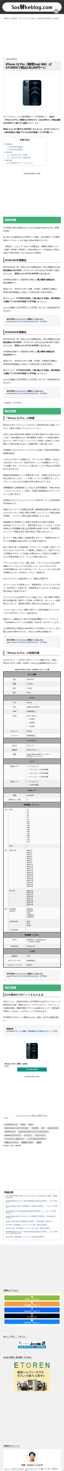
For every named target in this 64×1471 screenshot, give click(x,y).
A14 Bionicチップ (11, 1127)
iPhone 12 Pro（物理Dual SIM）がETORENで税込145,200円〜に (29, 67)
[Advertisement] (32, 38)
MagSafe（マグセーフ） (13, 1137)
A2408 (23, 1127)
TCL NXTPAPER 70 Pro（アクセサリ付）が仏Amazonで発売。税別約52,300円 (32, 1199)
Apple (31, 1127)
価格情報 (8, 147)
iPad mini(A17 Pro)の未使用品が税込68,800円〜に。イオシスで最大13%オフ (31, 1214)
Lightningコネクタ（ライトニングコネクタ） (34, 1134)
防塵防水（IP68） (27, 1145)
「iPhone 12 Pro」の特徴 (17, 157)
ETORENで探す (32, 1072)
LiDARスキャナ (10, 1134)
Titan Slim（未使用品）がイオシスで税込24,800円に (25, 1239)
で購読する (32, 1300)
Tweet (6, 1121)
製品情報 (8, 155)
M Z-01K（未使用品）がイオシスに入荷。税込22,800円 (26, 1227)
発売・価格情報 (16, 1148)
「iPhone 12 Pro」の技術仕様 (18, 160)
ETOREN (17, 405)
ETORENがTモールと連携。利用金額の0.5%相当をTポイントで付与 (32, 1034)
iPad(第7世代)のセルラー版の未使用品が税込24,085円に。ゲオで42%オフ (32, 1204)
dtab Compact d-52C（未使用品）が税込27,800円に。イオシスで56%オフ (32, 1209)
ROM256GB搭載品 (15, 152)
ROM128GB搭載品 (15, 149)
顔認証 (39, 1145)
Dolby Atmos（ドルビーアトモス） (17, 1130)
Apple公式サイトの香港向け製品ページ (20, 662)
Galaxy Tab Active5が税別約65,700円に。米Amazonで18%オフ (29, 1224)
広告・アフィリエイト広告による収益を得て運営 (32, 18)
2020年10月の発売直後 (33, 273)
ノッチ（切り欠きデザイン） (37, 1141)
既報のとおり (9, 1004)
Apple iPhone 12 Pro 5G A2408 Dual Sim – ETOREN (27, 324)
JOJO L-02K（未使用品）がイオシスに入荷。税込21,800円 (28, 1231)
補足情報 (8, 163)
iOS (43, 1130)
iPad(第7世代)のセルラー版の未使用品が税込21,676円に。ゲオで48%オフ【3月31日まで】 (32, 1235)
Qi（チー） (28, 1137)
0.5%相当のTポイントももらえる (20, 165)
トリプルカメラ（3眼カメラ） (14, 1141)
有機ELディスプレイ (11, 1145)
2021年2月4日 (11, 59)
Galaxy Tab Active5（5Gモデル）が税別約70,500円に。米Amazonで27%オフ (31, 1219)
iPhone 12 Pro (53, 1130)
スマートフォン (40, 1137)
